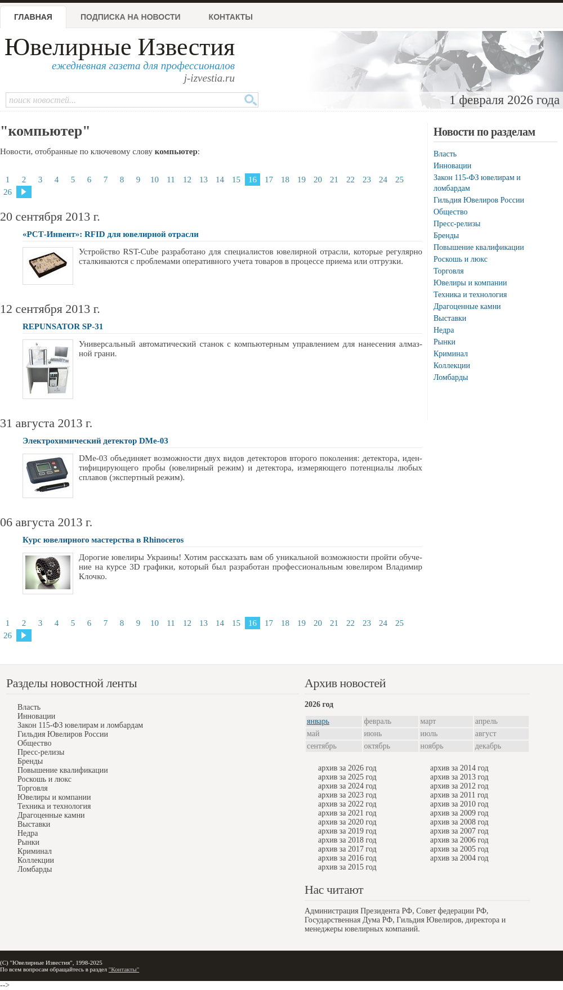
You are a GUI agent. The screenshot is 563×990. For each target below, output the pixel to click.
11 (171, 179)
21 (334, 179)
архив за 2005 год (459, 849)
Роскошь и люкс (461, 259)
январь (318, 721)
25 (399, 179)
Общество (450, 212)
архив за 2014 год (459, 768)
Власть (445, 154)
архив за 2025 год (347, 777)
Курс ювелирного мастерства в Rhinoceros (103, 539)
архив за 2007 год (459, 831)
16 (252, 179)
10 (154, 179)
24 (383, 179)
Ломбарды (451, 377)
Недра (444, 330)
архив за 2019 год (347, 831)
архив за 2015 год (347, 867)
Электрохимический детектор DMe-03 (95, 440)
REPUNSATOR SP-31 (63, 326)
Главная (33, 16)
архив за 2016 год (347, 858)
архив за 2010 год (459, 804)
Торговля (449, 271)
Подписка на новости (131, 16)
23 (367, 179)
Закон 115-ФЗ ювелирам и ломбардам (80, 725)
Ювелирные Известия (120, 47)
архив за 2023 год (347, 795)
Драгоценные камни (467, 306)
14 (220, 179)
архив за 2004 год (459, 858)
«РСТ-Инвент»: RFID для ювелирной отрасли (111, 234)
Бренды (446, 235)
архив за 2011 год (459, 795)
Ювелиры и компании (470, 283)
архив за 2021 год (347, 813)
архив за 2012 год (459, 786)
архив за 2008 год (459, 822)
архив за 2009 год (459, 813)
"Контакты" (124, 969)
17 (269, 179)
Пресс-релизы (457, 223)
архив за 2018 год (347, 840)
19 (301, 179)
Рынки (444, 342)
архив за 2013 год (459, 777)
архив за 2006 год (459, 840)
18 (285, 179)
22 (350, 179)
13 (203, 179)
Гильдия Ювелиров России (479, 200)
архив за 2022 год (347, 804)
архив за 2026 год (347, 768)
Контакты (231, 16)
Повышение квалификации (479, 247)
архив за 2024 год (347, 786)
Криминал (451, 354)
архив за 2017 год (347, 849)
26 (7, 191)
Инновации (452, 166)
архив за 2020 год (347, 822)
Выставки (450, 318)
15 (236, 179)
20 (318, 179)
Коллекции (452, 365)
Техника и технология (470, 294)
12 (187, 179)
